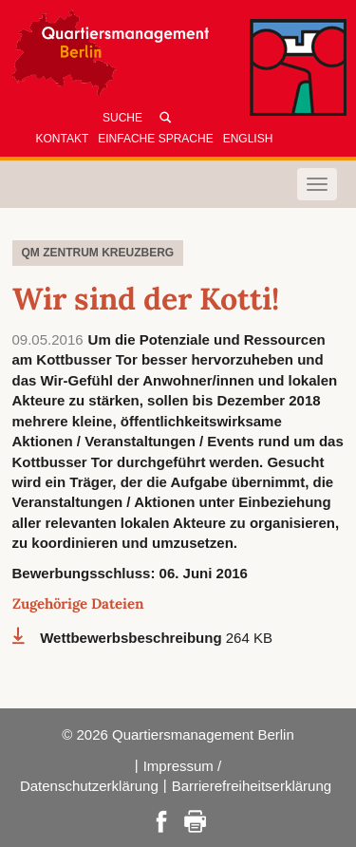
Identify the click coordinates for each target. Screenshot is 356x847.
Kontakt (62, 138)
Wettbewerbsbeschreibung (133, 638)
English (248, 138)
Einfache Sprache (155, 138)
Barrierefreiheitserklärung (251, 786)
